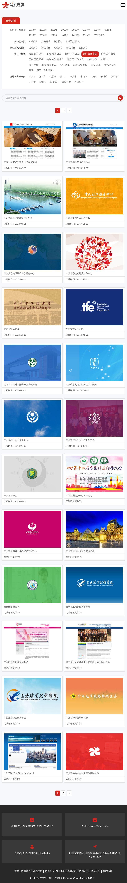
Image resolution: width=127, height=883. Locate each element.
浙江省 (114, 76)
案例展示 (49, 871)
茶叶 (31, 70)
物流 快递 (92, 59)
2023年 (32, 29)
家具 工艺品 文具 (75, 59)
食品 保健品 (110, 65)
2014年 (43, 35)
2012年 (64, 35)
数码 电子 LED (72, 54)
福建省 (104, 76)
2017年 (97, 29)
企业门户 (33, 41)
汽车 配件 (33, 65)
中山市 (83, 76)
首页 (16, 871)
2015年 (32, 35)
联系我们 (95, 871)
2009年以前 (99, 35)
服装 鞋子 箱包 (36, 54)
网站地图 (107, 871)
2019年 (75, 29)
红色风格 (58, 47)
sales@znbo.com (99, 826)
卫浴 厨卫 (96, 65)
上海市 (94, 76)
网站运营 (84, 871)
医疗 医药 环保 (36, 59)
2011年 (75, 35)
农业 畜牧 (65, 65)
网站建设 (26, 871)
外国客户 (79, 82)
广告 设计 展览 (108, 54)
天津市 (42, 82)
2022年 (43, 29)
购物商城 (45, 41)
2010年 (86, 35)
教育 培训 (105, 59)
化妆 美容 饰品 (54, 54)
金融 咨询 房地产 (55, 59)
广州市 (32, 76)
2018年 (86, 29)
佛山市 (63, 76)
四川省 (32, 82)
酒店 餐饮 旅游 (80, 65)
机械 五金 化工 (49, 65)
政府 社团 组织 (90, 54)
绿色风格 (70, 47)
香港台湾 (66, 82)
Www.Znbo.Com (75, 878)
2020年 (64, 29)
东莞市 (73, 76)
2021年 (53, 29)
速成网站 (37, 871)
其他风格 (83, 47)
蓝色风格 (33, 47)
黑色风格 (45, 47)
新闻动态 (72, 871)
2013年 (53, 35)
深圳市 (42, 76)
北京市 (53, 76)
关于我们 (60, 871)
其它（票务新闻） (46, 70)
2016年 (107, 29)
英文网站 (58, 41)
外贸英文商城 (73, 41)
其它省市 (54, 82)
